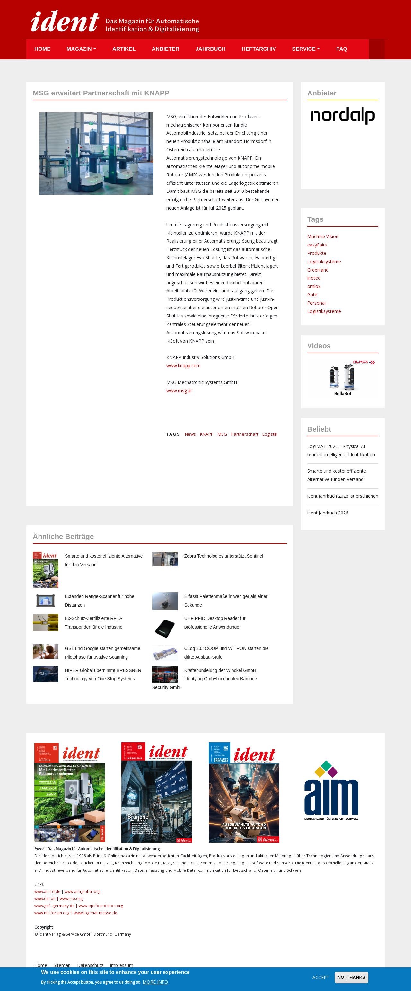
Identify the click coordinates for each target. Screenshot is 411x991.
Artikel (124, 49)
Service (304, 49)
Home (42, 49)
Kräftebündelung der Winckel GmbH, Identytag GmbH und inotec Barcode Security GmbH (205, 679)
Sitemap (62, 965)
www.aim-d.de (47, 891)
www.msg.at (179, 391)
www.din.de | (47, 898)
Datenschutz (90, 965)
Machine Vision (322, 236)
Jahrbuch (210, 49)
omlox (313, 286)
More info (155, 982)
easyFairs (317, 245)
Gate (312, 294)
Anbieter (165, 49)
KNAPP (207, 434)
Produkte (316, 253)
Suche (377, 49)
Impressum (121, 965)
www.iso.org (71, 898)
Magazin (79, 49)
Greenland (317, 270)
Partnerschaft (244, 434)
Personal (316, 303)
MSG (222, 434)
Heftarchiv (259, 49)
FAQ (341, 49)
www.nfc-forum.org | (54, 912)
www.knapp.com (183, 365)
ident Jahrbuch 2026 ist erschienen (342, 496)
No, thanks (351, 977)
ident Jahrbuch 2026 (327, 513)
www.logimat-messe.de (95, 912)
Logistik (269, 434)
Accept (320, 977)
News (190, 434)
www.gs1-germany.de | (56, 905)
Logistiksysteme (324, 261)
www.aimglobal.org (83, 891)
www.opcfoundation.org (101, 905)
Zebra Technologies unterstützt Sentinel (223, 555)
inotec (313, 278)
